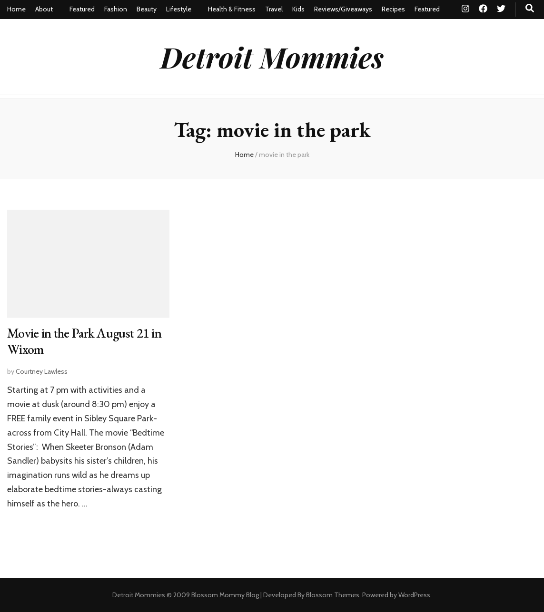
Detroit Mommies (272, 57)
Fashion (115, 9)
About (44, 9)
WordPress (414, 595)
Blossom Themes (332, 595)
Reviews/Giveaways (343, 9)
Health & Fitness (232, 9)
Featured (82, 9)
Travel (274, 9)
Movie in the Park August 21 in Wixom (84, 341)
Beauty (147, 9)
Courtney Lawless (42, 371)
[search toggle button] (529, 8)
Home (16, 9)
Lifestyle (178, 9)
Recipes (393, 9)
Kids (298, 9)
